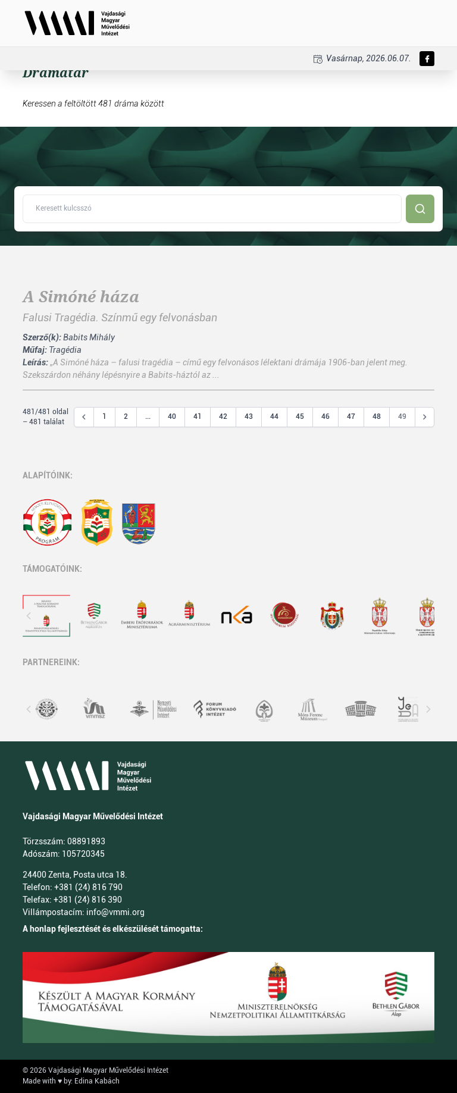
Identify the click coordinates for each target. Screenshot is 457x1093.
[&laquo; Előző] (84, 417)
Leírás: (35, 362)
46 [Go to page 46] (325, 416)
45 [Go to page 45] (300, 416)
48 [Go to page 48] (377, 416)
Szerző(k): (42, 337)
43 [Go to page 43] (249, 416)
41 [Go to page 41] (197, 416)
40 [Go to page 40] (172, 416)
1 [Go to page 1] (104, 416)
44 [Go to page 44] (274, 416)
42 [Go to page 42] (223, 416)
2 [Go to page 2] (126, 416)
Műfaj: (35, 350)
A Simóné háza (81, 296)
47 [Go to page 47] (351, 416)
